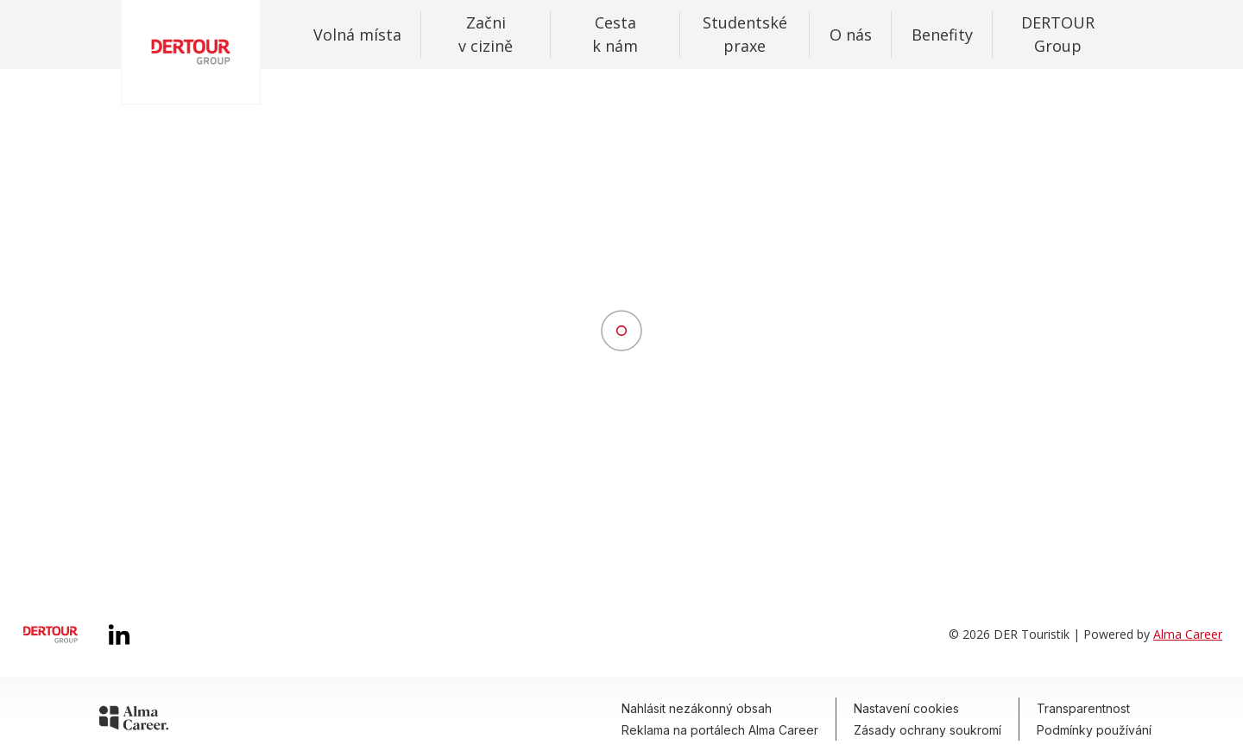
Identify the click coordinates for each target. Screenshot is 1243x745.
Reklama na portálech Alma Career (720, 730)
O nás (851, 34)
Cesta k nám (615, 34)
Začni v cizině (485, 34)
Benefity (942, 34)
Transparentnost (1083, 708)
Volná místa (357, 34)
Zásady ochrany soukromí (927, 730)
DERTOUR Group (1058, 34)
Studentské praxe (745, 34)
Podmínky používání (1094, 730)
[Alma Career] (134, 721)
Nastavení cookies (906, 708)
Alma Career (1187, 634)
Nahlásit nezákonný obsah (697, 708)
